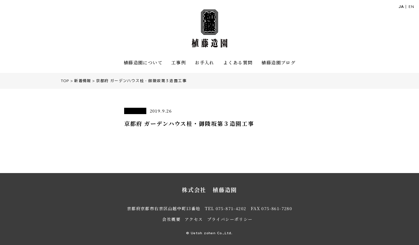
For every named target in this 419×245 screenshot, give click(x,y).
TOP (65, 80)
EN (411, 6)
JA (401, 6)
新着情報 (82, 80)
